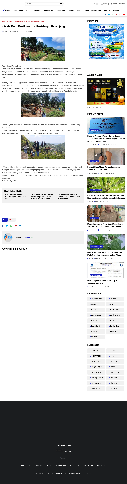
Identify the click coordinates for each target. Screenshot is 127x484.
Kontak (28, 10)
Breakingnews (95, 275)
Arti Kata (113, 299)
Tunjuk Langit (95, 189)
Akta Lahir (94, 350)
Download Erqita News (43, 465)
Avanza (93, 304)
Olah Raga (114, 388)
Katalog (116, 10)
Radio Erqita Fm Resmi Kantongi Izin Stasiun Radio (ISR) (103, 282)
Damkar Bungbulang (117, 326)
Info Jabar (113, 378)
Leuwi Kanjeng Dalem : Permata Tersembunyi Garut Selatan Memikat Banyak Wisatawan (42, 197)
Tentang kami (18, 10)
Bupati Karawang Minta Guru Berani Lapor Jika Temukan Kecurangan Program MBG (105, 225)
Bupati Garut (95, 326)
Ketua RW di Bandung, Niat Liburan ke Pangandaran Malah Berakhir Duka (69, 197)
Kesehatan (61, 10)
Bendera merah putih (117, 315)
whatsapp (62, 465)
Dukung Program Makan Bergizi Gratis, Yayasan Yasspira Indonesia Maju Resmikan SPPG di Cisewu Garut (106, 138)
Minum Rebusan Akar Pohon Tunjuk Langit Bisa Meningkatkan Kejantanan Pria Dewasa (106, 196)
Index (114, 4)
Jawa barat (94, 130)
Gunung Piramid (97, 378)
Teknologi (94, 161)
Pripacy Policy (48, 10)
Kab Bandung (96, 383)
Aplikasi (113, 350)
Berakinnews (114, 361)
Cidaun (112, 367)
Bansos (93, 309)
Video (79, 10)
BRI (111, 304)
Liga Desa (113, 383)
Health (86, 10)
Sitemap (105, 4)
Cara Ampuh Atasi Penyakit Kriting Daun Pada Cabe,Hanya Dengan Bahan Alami (104, 253)
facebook (26, 465)
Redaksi (37, 10)
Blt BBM (94, 320)
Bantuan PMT (115, 309)
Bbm (112, 356)
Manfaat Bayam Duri (98, 388)
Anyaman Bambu (97, 299)
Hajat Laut (94, 337)
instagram (89, 465)
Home (6, 10)
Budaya (71, 10)
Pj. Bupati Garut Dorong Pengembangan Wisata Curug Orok (15, 197)
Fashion (113, 331)
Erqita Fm (94, 331)
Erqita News (56, 473)
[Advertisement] (63, 426)
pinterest (75, 465)
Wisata (9, 21)
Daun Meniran (96, 372)
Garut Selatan (115, 372)
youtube (102, 465)
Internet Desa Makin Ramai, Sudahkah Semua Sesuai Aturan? (103, 168)
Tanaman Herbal (96, 246)
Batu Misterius (96, 315)
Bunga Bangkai (96, 367)
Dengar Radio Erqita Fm (100, 10)
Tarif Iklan (121, 4)
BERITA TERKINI (97, 356)
